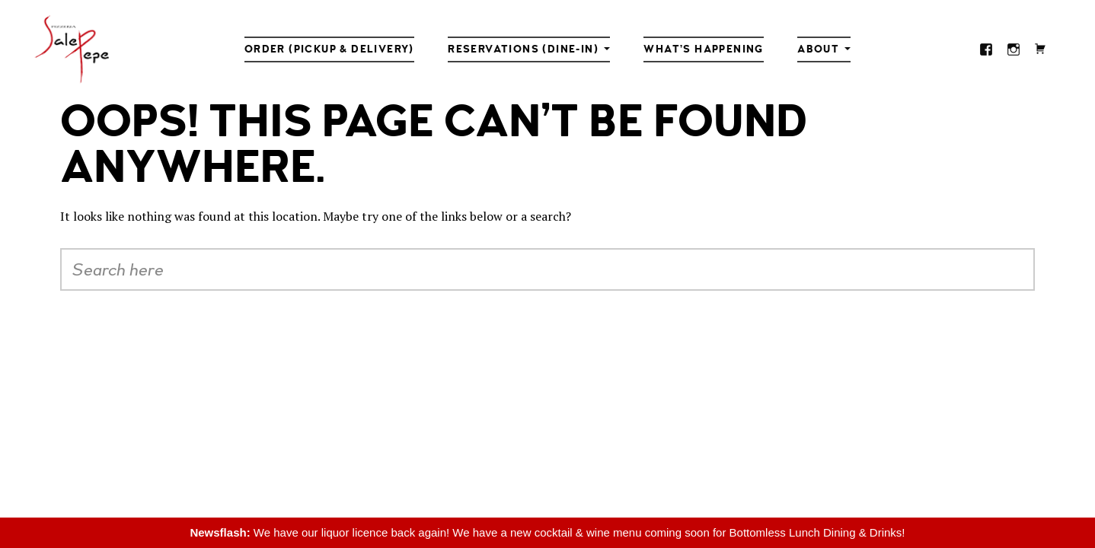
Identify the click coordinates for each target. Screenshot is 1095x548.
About (818, 49)
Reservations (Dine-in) (523, 49)
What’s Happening (703, 49)
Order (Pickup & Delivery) (329, 49)
